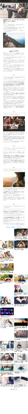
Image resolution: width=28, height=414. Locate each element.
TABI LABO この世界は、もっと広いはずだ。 (14, 227)
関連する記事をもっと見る (14, 389)
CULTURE (15, 353)
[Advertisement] (14, 402)
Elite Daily (5, 30)
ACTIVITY (1, 274)
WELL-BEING (15, 330)
